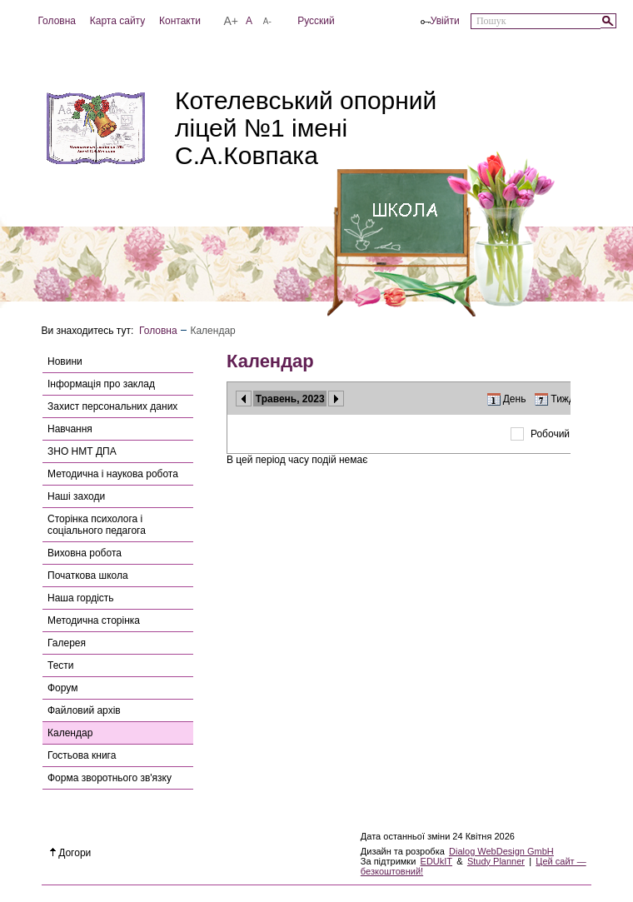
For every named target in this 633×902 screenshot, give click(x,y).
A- (267, 21)
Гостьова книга (81, 755)
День (514, 399)
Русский (316, 21)
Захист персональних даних (112, 406)
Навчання (69, 429)
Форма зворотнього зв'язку (109, 778)
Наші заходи (76, 496)
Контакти (180, 21)
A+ (231, 20)
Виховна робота (84, 553)
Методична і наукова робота (112, 474)
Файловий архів (84, 710)
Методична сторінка (93, 620)
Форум (62, 688)
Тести (60, 665)
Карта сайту (117, 21)
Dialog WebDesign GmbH (501, 851)
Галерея (66, 643)
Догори (71, 853)
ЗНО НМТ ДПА (82, 451)
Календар (69, 733)
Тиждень (571, 399)
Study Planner (496, 861)
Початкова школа (87, 575)
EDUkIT (437, 861)
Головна (56, 21)
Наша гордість (80, 598)
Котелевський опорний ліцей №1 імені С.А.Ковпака (305, 128)
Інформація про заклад (101, 384)
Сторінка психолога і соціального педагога (96, 524)
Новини (64, 361)
